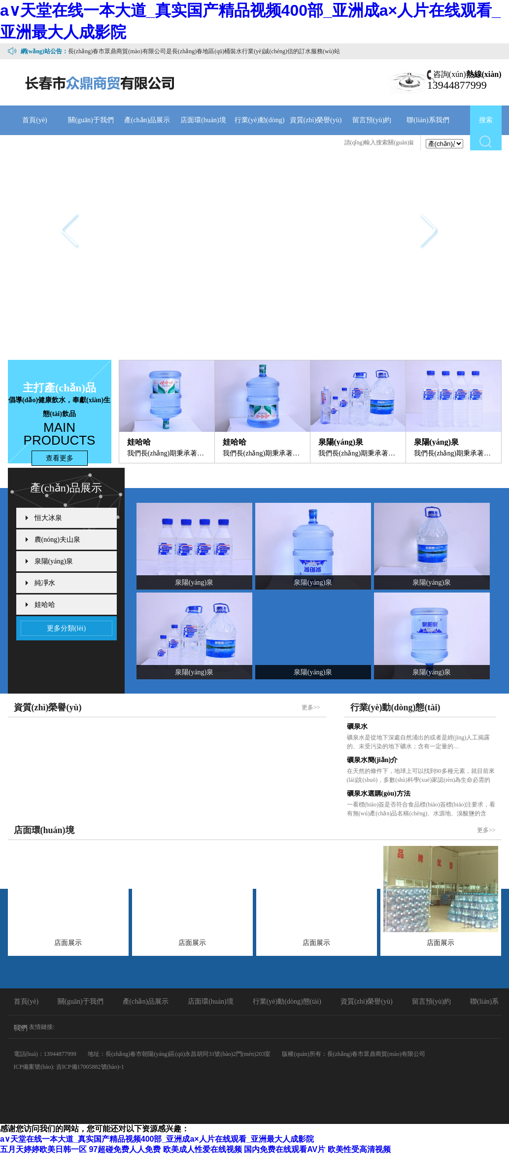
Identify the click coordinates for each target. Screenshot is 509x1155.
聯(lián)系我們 (428, 120)
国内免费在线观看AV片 (284, 1149)
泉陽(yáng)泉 (53, 561)
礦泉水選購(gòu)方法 (378, 793)
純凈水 (44, 583)
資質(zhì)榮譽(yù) (316, 120)
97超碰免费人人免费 (125, 1149)
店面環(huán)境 (203, 120)
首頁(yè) (34, 120)
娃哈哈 (44, 604)
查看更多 (59, 458)
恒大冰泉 (48, 518)
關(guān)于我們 (91, 120)
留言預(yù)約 (371, 120)
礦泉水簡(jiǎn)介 (372, 760)
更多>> (311, 707)
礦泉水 (357, 726)
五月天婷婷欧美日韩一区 (43, 1149)
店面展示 (68, 942)
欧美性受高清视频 (359, 1149)
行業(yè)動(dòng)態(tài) (260, 134)
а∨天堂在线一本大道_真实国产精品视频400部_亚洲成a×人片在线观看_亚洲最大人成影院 (157, 1139)
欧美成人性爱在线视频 (202, 1149)
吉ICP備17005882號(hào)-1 (90, 1066)
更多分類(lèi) (66, 628)
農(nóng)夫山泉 (57, 539)
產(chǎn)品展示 (147, 120)
